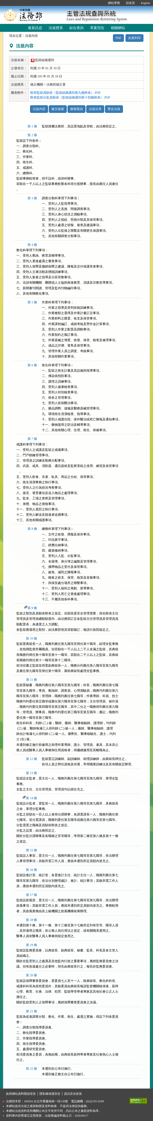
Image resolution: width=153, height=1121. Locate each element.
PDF (118, 38)
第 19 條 (31, 945)
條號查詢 (76, 109)
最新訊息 (35, 28)
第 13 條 (31, 773)
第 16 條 (31, 869)
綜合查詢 (76, 28)
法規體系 (56, 28)
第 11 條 (31, 679)
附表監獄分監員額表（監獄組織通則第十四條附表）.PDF (70, 97)
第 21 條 (31, 1011)
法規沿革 (95, 109)
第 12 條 (31, 759)
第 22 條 (31, 1068)
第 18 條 (31, 920)
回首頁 (130, 3)
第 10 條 (31, 638)
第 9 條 (32, 608)
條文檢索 (57, 109)
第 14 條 (31, 798)
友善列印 (134, 38)
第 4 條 (32, 244)
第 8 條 (32, 528)
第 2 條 (32, 135)
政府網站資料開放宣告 (21, 1093)
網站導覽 (114, 3)
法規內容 (39, 109)
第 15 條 (31, 850)
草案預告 (97, 28)
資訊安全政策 (73, 1093)
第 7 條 (32, 438)
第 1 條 (32, 126)
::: (101, 3)
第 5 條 (32, 302)
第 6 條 (32, 365)
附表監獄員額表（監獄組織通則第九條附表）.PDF (65, 92)
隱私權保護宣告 (49, 1093)
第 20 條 (31, 975)
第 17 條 (31, 894)
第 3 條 (32, 198)
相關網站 (118, 28)
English (145, 3)
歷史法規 (114, 109)
